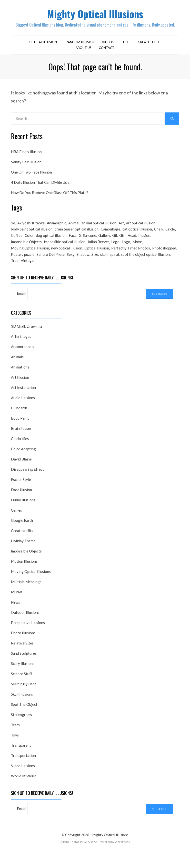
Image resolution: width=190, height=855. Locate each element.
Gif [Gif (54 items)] (114, 237)
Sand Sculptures (24, 656)
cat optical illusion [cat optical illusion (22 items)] (137, 231)
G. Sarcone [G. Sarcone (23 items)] (87, 237)
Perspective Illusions (28, 626)
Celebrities (20, 442)
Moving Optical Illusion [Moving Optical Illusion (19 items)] (30, 250)
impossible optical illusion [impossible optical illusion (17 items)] (64, 244)
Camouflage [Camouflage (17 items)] (110, 231)
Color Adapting (23, 452)
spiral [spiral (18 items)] (114, 257)
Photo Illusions (23, 636)
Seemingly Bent (23, 687)
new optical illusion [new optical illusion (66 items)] (66, 250)
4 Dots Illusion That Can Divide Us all (41, 184)
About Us (83, 49)
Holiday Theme (23, 544)
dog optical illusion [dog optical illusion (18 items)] (51, 237)
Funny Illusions (23, 503)
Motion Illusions (24, 564)
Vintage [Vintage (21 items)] (27, 264)
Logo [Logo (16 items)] (126, 244)
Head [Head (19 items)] (132, 237)
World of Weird (23, 779)
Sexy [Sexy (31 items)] (70, 257)
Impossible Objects (26, 554)
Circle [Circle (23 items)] (170, 231)
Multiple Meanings (26, 585)
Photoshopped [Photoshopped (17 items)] (164, 250)
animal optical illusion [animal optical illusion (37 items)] (98, 224)
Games (16, 513)
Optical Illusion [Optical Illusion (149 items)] (96, 250)
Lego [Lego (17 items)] (115, 244)
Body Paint (20, 421)
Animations (20, 370)
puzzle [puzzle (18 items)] (29, 257)
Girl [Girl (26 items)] (122, 237)
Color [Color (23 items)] (29, 237)
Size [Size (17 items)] (94, 257)
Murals (16, 595)
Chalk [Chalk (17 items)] (158, 231)
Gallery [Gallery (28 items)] (104, 237)
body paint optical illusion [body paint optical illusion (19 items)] (31, 231)
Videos (108, 43)
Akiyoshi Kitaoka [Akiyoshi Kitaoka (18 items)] (31, 224)
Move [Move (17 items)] (137, 244)
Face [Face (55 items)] (73, 237)
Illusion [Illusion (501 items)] (144, 237)
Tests (125, 43)
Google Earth (22, 524)
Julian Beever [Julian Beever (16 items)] (98, 244)
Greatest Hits (149, 43)
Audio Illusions (23, 401)
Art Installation (23, 391)
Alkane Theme (70, 845)
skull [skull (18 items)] (104, 257)
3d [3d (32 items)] (13, 224)
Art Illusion (20, 380)
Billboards (19, 411)
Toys (15, 738)
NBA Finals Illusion (26, 153)
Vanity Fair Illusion (26, 163)
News (15, 605)
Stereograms (21, 718)
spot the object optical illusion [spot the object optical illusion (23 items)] (145, 257)
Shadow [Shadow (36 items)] (83, 257)
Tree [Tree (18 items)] (15, 264)
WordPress (122, 845)
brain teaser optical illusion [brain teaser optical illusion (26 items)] (77, 231)
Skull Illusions (22, 697)
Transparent (21, 748)
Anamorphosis (22, 350)
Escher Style (21, 483)
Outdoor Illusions (25, 616)
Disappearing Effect (27, 472)
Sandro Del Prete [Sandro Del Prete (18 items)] (51, 257)
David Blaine (21, 462)
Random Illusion (80, 43)
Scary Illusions (22, 667)
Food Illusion (21, 493)
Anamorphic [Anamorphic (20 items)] (56, 224)
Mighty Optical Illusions (95, 14)
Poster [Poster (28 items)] (16, 257)
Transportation (23, 759)
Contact (106, 49)
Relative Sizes (22, 646)
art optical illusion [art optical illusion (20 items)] (140, 224)
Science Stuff (21, 677)
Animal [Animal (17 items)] (73, 224)
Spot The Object (24, 708)
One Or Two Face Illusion (31, 173)
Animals (17, 360)
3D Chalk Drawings (26, 329)
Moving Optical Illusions (31, 575)
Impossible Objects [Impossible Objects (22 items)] (26, 244)
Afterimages (21, 340)
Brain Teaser (21, 432)
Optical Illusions (44, 43)
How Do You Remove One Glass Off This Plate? (49, 194)
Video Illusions (23, 769)
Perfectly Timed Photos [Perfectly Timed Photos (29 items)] (130, 250)
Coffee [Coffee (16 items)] (16, 237)
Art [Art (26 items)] (121, 224)
